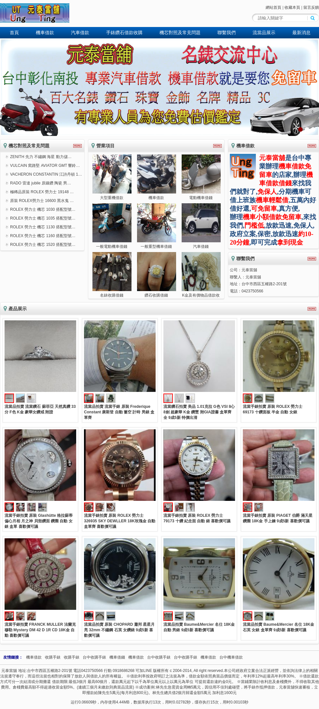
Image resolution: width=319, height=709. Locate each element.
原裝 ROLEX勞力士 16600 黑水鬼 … (42, 200)
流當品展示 (264, 32)
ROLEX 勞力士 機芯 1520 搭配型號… (43, 244)
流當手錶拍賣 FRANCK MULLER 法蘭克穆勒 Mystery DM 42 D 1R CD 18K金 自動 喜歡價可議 (40, 630)
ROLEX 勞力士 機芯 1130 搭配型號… (43, 227)
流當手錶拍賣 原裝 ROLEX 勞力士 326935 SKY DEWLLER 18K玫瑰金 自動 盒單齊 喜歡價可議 (119, 521)
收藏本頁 (292, 7)
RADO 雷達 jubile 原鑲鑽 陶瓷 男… (40, 183)
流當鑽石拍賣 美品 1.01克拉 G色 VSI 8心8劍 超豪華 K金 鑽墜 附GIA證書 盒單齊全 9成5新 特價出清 (199, 412)
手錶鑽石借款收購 (124, 32)
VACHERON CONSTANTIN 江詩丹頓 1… (46, 174)
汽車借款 (80, 32)
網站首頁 (273, 7)
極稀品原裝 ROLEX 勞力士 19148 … (42, 192)
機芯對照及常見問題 (180, 32)
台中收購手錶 (94, 657)
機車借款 (45, 32)
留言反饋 (311, 7)
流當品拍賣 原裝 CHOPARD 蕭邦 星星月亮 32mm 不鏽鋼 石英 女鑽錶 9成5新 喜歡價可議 (119, 630)
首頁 (14, 32)
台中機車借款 (231, 657)
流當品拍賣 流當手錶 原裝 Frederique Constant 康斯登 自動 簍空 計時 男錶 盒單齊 (119, 412)
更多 (77, 146)
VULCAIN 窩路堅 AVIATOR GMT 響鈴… (45, 165)
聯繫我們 (226, 32)
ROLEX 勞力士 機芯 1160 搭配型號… (43, 236)
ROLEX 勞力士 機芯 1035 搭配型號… (43, 218)
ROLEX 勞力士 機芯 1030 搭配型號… (43, 209)
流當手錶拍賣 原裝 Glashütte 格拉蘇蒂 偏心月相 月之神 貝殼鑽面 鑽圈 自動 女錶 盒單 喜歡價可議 (39, 521)
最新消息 (301, 32)
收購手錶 (53, 657)
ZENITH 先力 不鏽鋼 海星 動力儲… (41, 156)
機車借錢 (117, 657)
